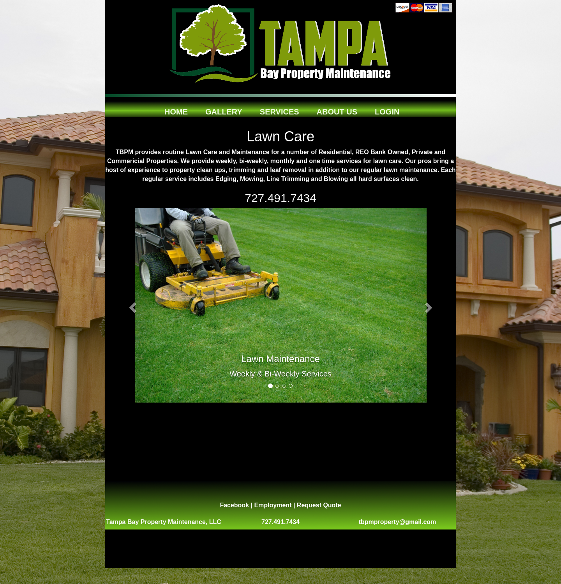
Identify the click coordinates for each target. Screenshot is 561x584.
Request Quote (319, 505)
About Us (337, 109)
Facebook (234, 505)
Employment (272, 505)
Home (176, 109)
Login (387, 109)
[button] (131, 305)
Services (279, 109)
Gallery (223, 109)
